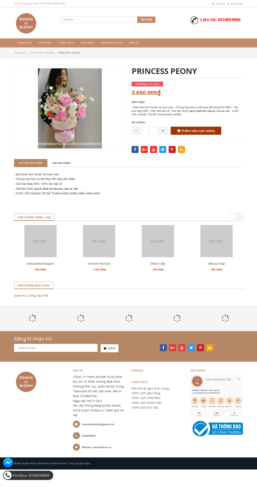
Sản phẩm (45, 42)
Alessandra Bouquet (40, 284)
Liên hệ (134, 42)
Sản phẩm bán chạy (35, 306)
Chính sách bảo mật (145, 428)
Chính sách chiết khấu (146, 418)
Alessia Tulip (216, 284)
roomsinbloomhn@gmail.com (98, 445)
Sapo (87, 484)
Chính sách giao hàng (146, 413)
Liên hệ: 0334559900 (220, 19)
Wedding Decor (111, 42)
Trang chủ (24, 42)
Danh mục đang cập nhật (31, 316)
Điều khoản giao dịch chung (150, 409)
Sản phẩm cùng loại (36, 217)
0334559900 (89, 456)
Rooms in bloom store (53, 484)
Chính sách (66, 42)
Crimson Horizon (99, 284)
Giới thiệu (87, 42)
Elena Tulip (158, 284)
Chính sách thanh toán (147, 423)
